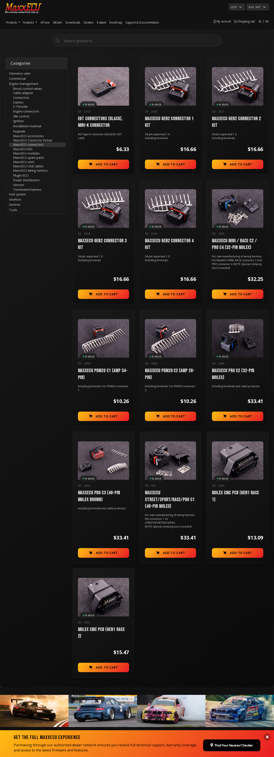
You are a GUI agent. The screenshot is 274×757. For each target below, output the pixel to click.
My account (222, 21)
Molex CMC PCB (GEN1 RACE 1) (235, 496)
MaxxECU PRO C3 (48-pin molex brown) (99, 496)
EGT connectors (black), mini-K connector (100, 122)
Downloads (73, 22)
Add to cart (103, 164)
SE (259, 21)
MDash (57, 22)
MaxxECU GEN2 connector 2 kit (236, 122)
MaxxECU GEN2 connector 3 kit (102, 244)
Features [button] (29, 22)
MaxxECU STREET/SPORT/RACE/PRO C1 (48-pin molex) (170, 499)
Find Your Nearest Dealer (231, 745)
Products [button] (12, 22)
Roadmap (115, 22)
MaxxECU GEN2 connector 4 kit (169, 244)
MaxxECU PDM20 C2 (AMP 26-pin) (170, 374)
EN (267, 21)
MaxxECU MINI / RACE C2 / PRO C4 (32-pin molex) (234, 244)
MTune (45, 22)
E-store (101, 22)
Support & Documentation (142, 22)
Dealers (89, 22)
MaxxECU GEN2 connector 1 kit (169, 122)
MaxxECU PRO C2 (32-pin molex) (233, 374)
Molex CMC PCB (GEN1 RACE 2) (101, 633)
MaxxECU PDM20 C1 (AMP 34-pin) (103, 374)
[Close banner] (267, 737)
